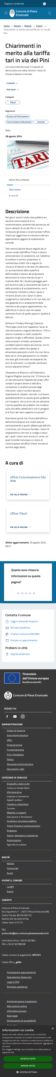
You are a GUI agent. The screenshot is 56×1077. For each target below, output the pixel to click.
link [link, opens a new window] (12, 1052)
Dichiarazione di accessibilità (21, 1020)
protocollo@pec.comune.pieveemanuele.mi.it (25, 933)
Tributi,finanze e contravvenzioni (23, 826)
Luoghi (10, 886)
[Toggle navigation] (6, 13)
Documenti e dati (15, 769)
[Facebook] (7, 716)
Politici (10, 759)
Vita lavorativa (14, 792)
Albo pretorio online (17, 1006)
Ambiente (12, 830)
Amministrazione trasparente (22, 1001)
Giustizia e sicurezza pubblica (21, 821)
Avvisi (10, 873)
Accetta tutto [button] (27, 1058)
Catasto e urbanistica (17, 804)
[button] (28, 1072)
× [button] (53, 1029)
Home (7, 26)
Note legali (12, 1016)
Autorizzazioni (14, 840)
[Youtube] (15, 716)
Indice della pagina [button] (19, 179)
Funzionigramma (15, 750)
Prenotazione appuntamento (21, 972)
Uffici (9, 740)
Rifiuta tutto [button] (28, 1066)
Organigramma (14, 745)
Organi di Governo (16, 730)
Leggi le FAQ (13, 982)
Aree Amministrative (17, 735)
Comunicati (12, 868)
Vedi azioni (13, 89)
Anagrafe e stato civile (18, 784)
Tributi (39, 26)
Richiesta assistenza (17, 987)
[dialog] (28, 1051)
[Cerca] (50, 13)
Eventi (10, 891)
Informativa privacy (17, 1011)
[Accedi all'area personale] (44, 3)
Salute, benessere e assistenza (22, 835)
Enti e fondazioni (15, 754)
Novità (17, 26)
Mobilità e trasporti (16, 812)
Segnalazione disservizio (19, 977)
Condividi (12, 83)
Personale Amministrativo (20, 764)
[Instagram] (23, 716)
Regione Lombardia (14, 3)
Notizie (28, 26)
